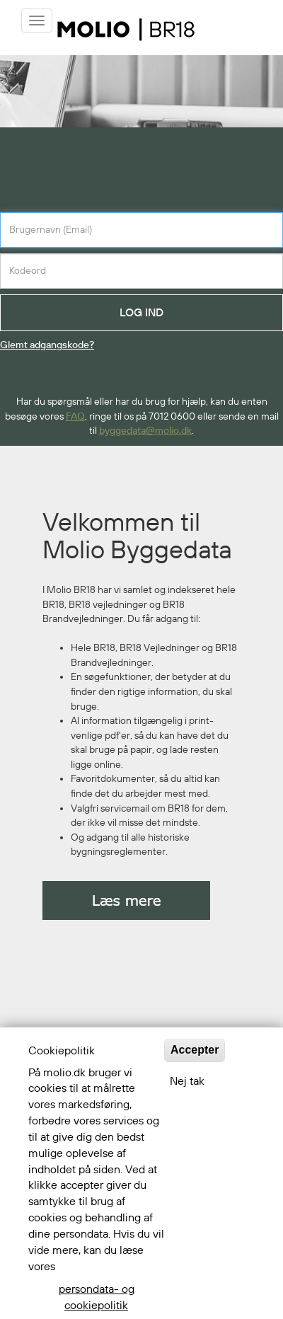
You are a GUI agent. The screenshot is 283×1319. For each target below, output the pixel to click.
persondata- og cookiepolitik (96, 1297)
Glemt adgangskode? (47, 345)
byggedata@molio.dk (145, 431)
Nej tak (187, 1081)
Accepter (195, 1050)
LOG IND (141, 313)
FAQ (75, 416)
